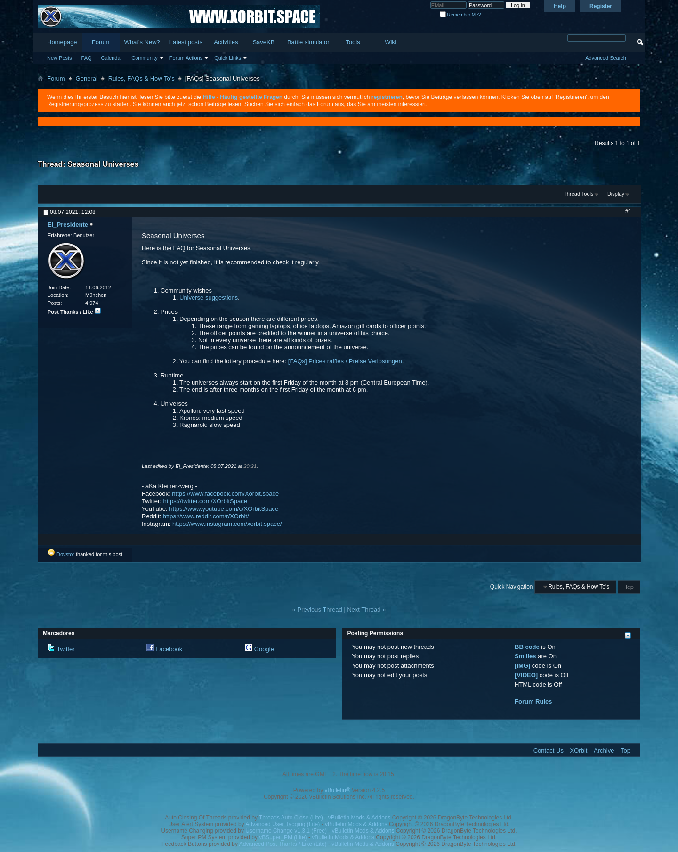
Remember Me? (460, 14)
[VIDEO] (526, 675)
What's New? (142, 42)
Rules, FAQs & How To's (141, 78)
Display (615, 194)
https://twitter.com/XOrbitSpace (205, 501)
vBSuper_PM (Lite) (283, 837)
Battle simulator (308, 42)
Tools (353, 42)
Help (560, 6)
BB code (527, 646)
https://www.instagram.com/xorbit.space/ (227, 523)
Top (628, 586)
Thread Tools (578, 194)
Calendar (111, 58)
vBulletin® (337, 790)
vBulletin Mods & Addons (359, 817)
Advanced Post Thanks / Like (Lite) (283, 844)
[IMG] (522, 665)
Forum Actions (186, 58)
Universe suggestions (208, 297)
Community (144, 58)
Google (264, 649)
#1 (628, 211)
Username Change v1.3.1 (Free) (286, 830)
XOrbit (579, 750)
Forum (101, 42)
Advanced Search (605, 58)
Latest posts (186, 42)
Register (600, 6)
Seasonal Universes (102, 164)
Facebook (168, 649)
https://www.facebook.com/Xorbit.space (225, 493)
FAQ (86, 58)
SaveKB (263, 42)
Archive (604, 750)
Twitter (65, 649)
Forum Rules (533, 701)
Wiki (390, 42)
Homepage (62, 42)
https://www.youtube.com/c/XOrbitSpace (223, 508)
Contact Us (548, 750)
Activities (226, 42)
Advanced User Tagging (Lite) (282, 824)
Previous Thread (319, 609)
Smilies (525, 656)
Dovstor (65, 554)
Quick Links (227, 58)
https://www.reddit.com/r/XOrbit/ (206, 516)
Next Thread (363, 609)
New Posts (59, 58)
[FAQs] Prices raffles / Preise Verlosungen (345, 361)
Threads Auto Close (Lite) (291, 817)
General (86, 78)
